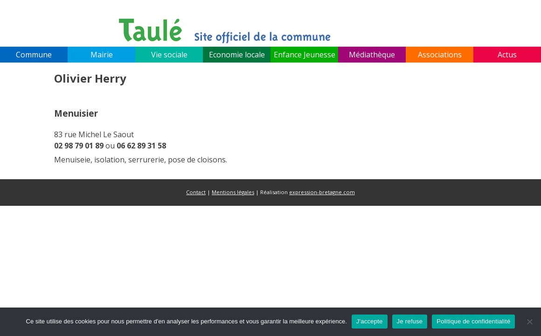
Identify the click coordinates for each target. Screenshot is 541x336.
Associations (440, 54)
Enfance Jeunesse (304, 54)
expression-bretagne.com (322, 192)
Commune (34, 54)
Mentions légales (233, 192)
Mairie (101, 54)
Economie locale (237, 54)
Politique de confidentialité (473, 321)
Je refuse (410, 321)
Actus (507, 54)
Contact (196, 192)
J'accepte (369, 321)
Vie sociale (169, 54)
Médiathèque (372, 54)
